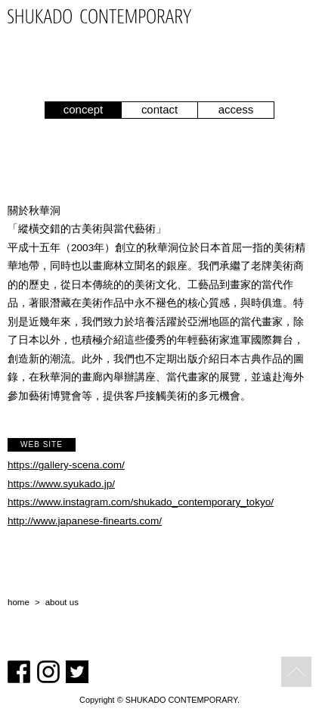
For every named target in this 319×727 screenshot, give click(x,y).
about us (62, 602)
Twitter (77, 671)
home (18, 602)
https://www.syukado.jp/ (61, 483)
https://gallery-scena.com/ (66, 465)
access (236, 109)
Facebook (19, 671)
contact (159, 109)
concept (83, 109)
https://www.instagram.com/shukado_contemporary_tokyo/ (141, 502)
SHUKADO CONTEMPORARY (99, 16)
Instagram (48, 671)
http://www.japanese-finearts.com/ (85, 521)
